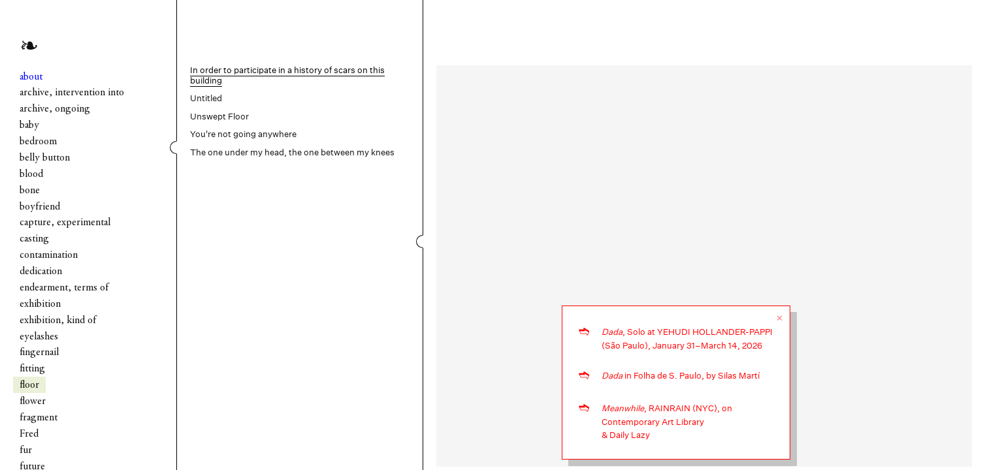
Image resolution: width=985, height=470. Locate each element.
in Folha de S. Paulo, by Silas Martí (681, 375)
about (31, 77)
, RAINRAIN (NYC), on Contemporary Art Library (667, 415)
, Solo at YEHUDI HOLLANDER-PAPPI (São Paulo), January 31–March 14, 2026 (687, 338)
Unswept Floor (219, 116)
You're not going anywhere (243, 134)
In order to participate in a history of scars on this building (287, 75)
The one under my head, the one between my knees (292, 152)
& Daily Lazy (626, 435)
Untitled (206, 98)
